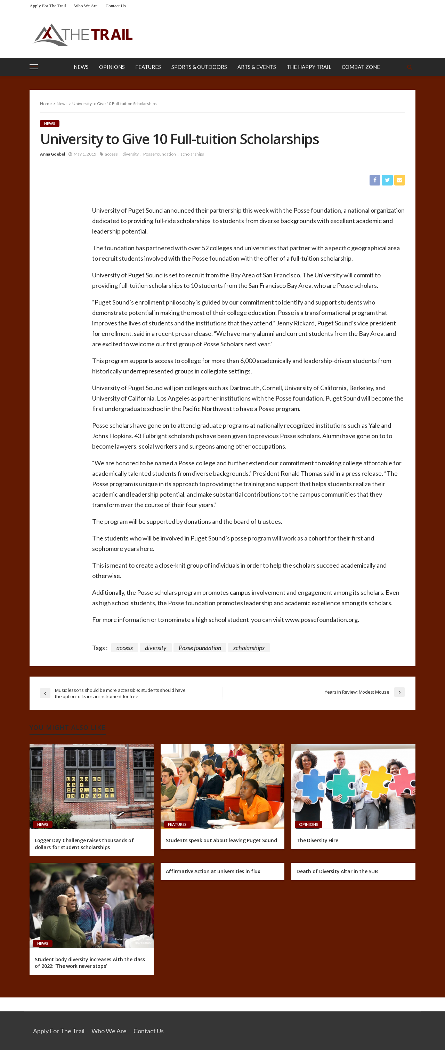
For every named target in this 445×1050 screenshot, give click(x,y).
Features (148, 67)
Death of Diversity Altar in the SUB (337, 871)
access (111, 154)
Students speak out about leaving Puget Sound (221, 840)
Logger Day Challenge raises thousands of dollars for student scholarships (84, 844)
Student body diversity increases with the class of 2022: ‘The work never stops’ (90, 963)
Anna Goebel (52, 154)
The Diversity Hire (317, 840)
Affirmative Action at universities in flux (213, 871)
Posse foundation (159, 154)
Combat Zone (361, 67)
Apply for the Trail (48, 5)
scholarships (192, 154)
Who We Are (85, 5)
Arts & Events (256, 67)
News (81, 67)
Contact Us (116, 5)
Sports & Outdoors (199, 67)
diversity (130, 154)
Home (46, 103)
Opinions (112, 67)
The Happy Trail (308, 67)
